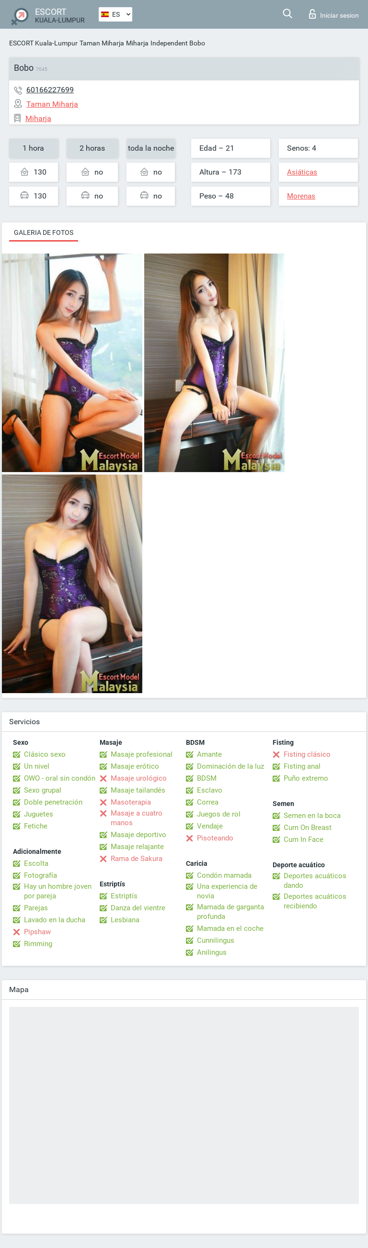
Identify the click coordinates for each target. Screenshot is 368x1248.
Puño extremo (306, 778)
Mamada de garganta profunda (230, 912)
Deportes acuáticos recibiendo (315, 901)
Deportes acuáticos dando (315, 881)
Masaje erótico (135, 766)
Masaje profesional (141, 754)
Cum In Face (303, 839)
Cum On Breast (308, 827)
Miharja (137, 43)
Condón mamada (224, 875)
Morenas (301, 196)
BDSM (207, 778)
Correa (207, 802)
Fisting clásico (307, 754)
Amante (209, 754)
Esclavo (209, 790)
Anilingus (212, 952)
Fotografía (40, 875)
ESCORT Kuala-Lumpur (43, 43)
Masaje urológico (139, 778)
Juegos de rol (219, 814)
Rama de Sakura (136, 858)
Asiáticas (302, 172)
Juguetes (38, 814)
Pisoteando (215, 838)
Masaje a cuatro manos (136, 818)
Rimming (38, 943)
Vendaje (210, 826)
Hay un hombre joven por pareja (58, 891)
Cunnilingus (215, 940)
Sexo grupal (42, 790)
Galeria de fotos (43, 232)
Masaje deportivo (138, 834)
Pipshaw (37, 932)
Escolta (36, 863)
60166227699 (50, 89)
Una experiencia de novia (227, 891)
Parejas (36, 908)
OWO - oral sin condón (59, 778)
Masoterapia (131, 802)
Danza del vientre (138, 908)
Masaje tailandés (138, 790)
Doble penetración (53, 802)
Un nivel (36, 766)
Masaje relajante (137, 846)
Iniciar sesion (334, 14)
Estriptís (124, 896)
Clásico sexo (45, 754)
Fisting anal (302, 766)
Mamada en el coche (230, 928)
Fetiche (35, 826)
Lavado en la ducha (54, 920)
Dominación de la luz (230, 766)
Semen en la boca (312, 815)
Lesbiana (125, 920)
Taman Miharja (102, 43)
